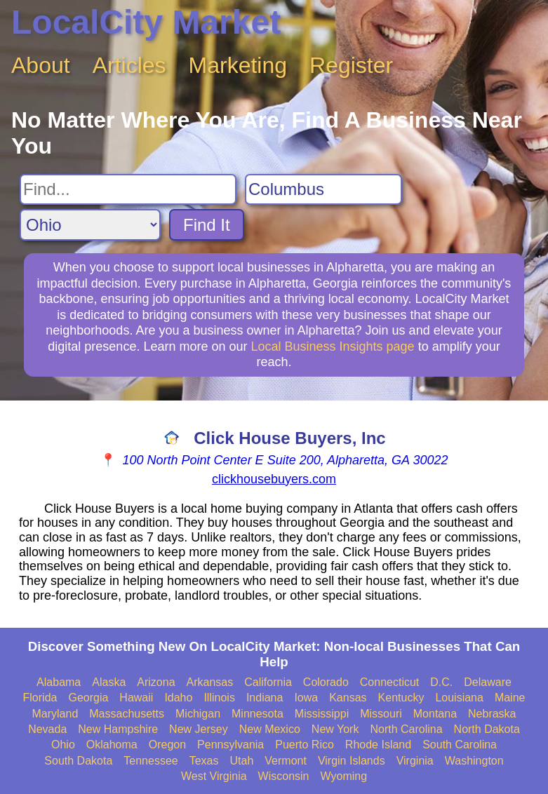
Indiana (264, 698)
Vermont (286, 761)
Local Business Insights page (332, 346)
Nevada (47, 729)
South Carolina (459, 745)
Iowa (306, 698)
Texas (204, 761)
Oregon (167, 745)
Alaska (109, 682)
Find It (206, 224)
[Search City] (323, 189)
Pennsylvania (230, 745)
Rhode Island (378, 745)
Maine (510, 698)
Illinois (218, 698)
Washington (474, 761)
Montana (435, 714)
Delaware (488, 682)
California (268, 682)
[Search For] (128, 189)
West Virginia (214, 776)
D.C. (441, 682)
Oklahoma (112, 745)
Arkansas (210, 682)
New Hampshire (118, 729)
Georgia (88, 698)
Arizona (156, 682)
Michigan (197, 714)
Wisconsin (283, 776)
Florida (40, 698)
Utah (242, 761)
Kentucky (401, 698)
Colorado (326, 682)
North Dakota (487, 729)
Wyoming (344, 776)
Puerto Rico (304, 745)
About (40, 65)
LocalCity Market (146, 22)
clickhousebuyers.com (274, 479)
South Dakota (78, 761)
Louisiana (459, 698)
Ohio (63, 745)
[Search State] (90, 225)
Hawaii (136, 698)
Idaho (178, 698)
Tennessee (150, 761)
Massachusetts (126, 714)
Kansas (347, 698)
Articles (129, 65)
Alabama (58, 682)
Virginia (415, 761)
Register (351, 65)
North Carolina (406, 729)
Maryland (55, 714)
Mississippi (322, 714)
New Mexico (269, 729)
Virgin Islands (351, 761)
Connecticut (390, 682)
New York (335, 729)
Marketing (238, 65)
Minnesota (257, 714)
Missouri (381, 714)
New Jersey (198, 729)
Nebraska (492, 714)
